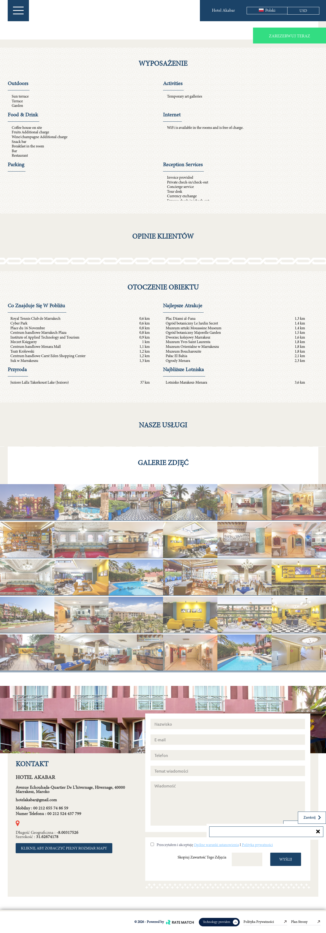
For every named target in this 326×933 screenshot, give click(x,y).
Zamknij (312, 817)
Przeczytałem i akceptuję (175, 845)
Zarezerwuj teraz (289, 36)
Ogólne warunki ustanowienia (216, 845)
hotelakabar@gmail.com (36, 800)
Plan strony (306, 922)
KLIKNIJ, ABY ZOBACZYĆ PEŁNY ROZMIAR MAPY (64, 849)
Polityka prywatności (257, 845)
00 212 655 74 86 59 (50, 808)
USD (303, 11)
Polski (267, 10)
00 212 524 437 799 (64, 814)
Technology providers (220, 922)
